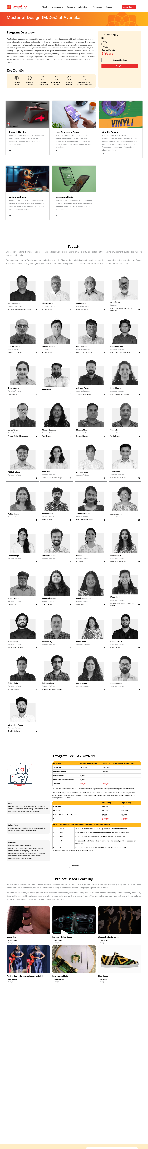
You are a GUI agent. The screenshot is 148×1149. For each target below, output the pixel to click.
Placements (97, 7)
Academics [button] (56, 7)
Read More (75, 866)
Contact (109, 7)
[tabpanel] (74, 164)
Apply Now (127, 7)
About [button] (44, 7)
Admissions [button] (83, 7)
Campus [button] (69, 7)
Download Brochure (120, 60)
